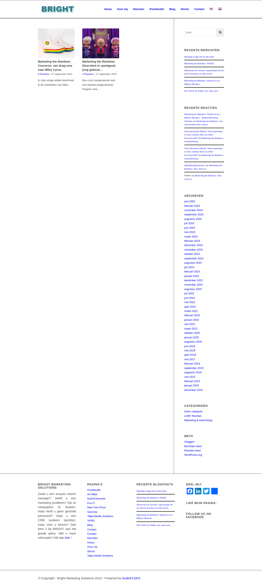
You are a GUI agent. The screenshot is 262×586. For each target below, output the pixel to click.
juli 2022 (189, 293)
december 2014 (193, 389)
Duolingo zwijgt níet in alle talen (199, 56)
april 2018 (190, 354)
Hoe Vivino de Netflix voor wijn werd (201, 91)
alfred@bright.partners (194, 165)
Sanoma (92, 511)
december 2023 (193, 245)
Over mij (92, 546)
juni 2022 (189, 297)
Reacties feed (192, 450)
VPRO (91, 520)
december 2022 (193, 280)
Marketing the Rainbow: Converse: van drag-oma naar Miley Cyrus (55, 65)
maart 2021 (191, 328)
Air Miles (92, 494)
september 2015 (193, 368)
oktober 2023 (192, 253)
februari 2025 (192, 205)
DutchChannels (96, 498)
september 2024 (193, 214)
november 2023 (193, 249)
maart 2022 (191, 311)
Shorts (91, 551)
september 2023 (193, 258)
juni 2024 (189, 227)
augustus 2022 (193, 289)
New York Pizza (96, 507)
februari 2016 (192, 363)
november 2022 (193, 284)
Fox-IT (91, 503)
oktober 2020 (192, 332)
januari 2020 (191, 337)
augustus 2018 (193, 341)
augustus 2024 (193, 218)
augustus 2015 (193, 372)
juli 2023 (189, 267)
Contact (91, 529)
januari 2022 (191, 319)
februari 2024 (192, 240)
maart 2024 (191, 236)
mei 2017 (189, 359)
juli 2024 (189, 223)
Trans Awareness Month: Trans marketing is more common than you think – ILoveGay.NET (203, 134)
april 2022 (190, 306)
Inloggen (189, 441)
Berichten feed (192, 446)
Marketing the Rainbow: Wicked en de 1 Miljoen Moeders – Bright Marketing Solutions (202, 117)
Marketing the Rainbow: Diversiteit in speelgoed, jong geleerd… (99, 65)
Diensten (92, 538)
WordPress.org (193, 454)
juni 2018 (189, 346)
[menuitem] (108, 9)
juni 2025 (189, 201)
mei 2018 (189, 350)
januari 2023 (191, 276)
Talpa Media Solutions (100, 516)
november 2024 (193, 210)
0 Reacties (43, 74)
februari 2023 (192, 271)
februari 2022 (192, 315)
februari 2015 (192, 381)
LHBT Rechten (193, 415)
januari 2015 (191, 385)
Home (90, 542)
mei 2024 (189, 232)
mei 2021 (189, 324)
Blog (90, 524)
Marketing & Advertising (198, 420)
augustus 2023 (193, 262)
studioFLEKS (131, 578)
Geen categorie (193, 411)
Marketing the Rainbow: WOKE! (199, 63)
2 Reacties (88, 74)
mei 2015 (189, 376)
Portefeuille (94, 490)
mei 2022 (189, 302)
